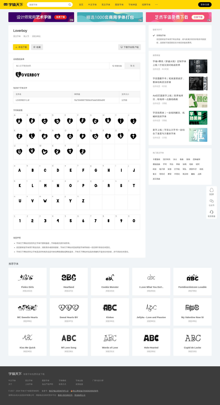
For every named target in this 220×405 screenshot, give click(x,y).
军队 (184, 169)
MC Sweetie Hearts (27, 317)
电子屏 (162, 169)
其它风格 (156, 179)
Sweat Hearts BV (69, 317)
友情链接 (79, 384)
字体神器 (132, 4)
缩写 (198, 164)
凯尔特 (185, 174)
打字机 (177, 169)
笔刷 (191, 164)
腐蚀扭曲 (156, 164)
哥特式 (162, 174)
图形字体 (119, 4)
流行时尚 (166, 159)
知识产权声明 (47, 384)
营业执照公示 (79, 395)
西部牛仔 (193, 169)
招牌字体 (146, 4)
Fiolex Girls (27, 287)
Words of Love (110, 347)
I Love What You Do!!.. (151, 287)
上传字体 (29, 384)
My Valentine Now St (192, 317)
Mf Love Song (68, 347)
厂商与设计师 (97, 380)
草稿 (178, 164)
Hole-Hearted (151, 347)
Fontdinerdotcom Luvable (192, 287)
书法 (171, 164)
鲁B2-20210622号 (65, 395)
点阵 (199, 174)
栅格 (193, 174)
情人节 (26, 36)
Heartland (68, 287)
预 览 (132, 66)
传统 (201, 169)
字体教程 (62, 380)
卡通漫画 (156, 159)
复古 (154, 174)
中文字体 (92, 4)
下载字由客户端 (131, 47)
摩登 (169, 174)
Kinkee (110, 317)
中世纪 (177, 174)
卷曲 (181, 159)
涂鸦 (184, 164)
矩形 (169, 169)
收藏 (38, 47)
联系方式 (62, 384)
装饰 (188, 159)
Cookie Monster (110, 287)
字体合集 (79, 380)
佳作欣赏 (156, 69)
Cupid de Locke (192, 347)
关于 (10, 384)
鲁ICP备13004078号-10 (58, 391)
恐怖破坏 (196, 159)
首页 (81, 4)
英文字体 (106, 4)
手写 (165, 164)
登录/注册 (205, 4)
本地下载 (22, 47)
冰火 (175, 159)
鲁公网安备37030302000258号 (85, 391)
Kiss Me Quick (27, 347)
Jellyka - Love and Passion (151, 317)
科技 (154, 169)
